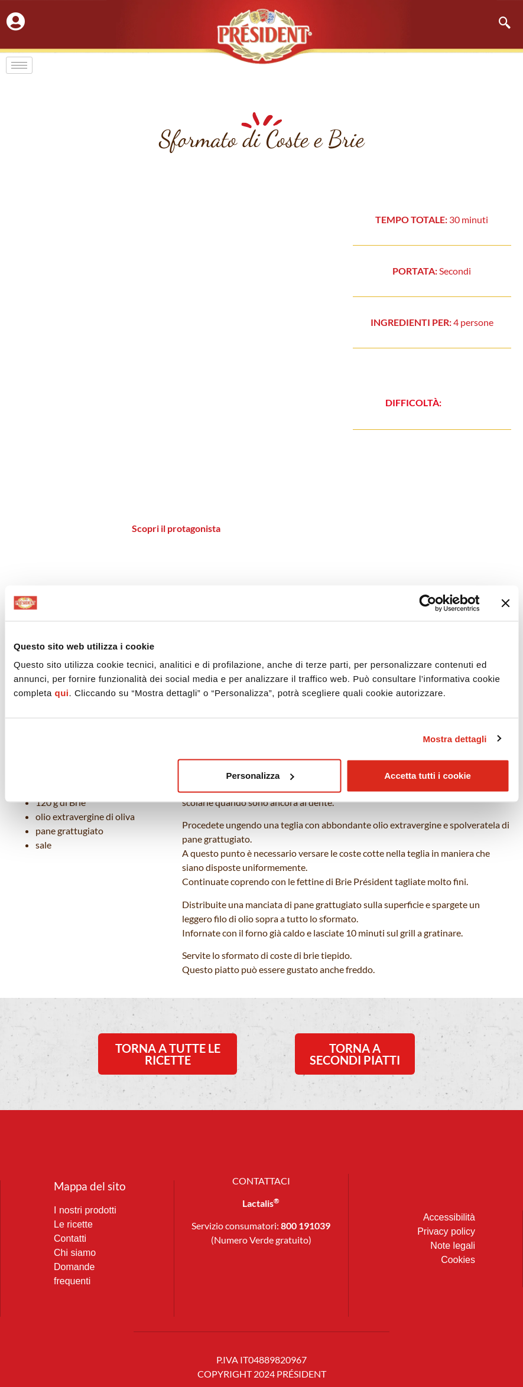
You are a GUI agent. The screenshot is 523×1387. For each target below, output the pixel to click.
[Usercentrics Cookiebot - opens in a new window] (427, 603)
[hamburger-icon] (19, 65)
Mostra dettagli (454, 738)
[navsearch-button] (499, 23)
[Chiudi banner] (505, 603)
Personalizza (260, 776)
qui (62, 693)
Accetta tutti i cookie (427, 776)
